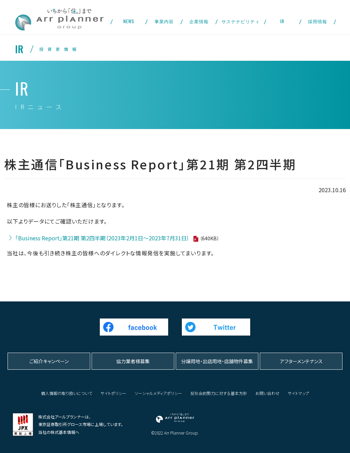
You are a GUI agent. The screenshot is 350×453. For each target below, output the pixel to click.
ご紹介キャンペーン (49, 361)
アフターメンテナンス (301, 361)
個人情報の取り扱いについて (66, 393)
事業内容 (164, 21)
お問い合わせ (267, 393)
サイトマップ (298, 393)
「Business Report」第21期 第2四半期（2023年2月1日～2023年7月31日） (102, 238)
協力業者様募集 (133, 361)
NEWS (128, 21)
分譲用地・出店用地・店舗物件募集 (217, 361)
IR (282, 21)
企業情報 (198, 21)
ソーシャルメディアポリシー (158, 393)
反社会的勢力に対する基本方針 (218, 393)
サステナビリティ (240, 21)
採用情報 (317, 21)
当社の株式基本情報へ (58, 432)
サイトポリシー (113, 393)
